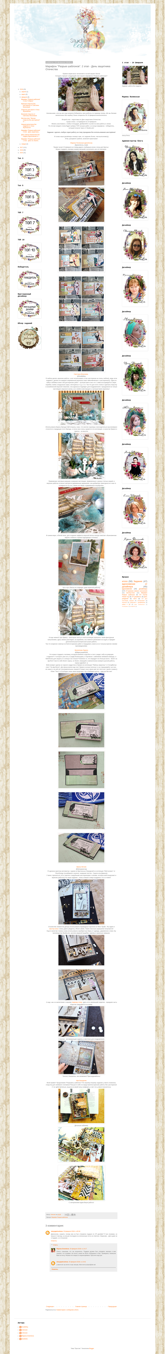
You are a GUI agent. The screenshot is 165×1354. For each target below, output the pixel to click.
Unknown (25, 1330)
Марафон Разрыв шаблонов (59, 1217)
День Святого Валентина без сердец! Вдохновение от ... (30, 135)
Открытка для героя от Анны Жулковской (30, 110)
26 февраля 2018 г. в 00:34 (71, 1231)
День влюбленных (139, 604)
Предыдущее (112, 1306)
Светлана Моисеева (81, 374)
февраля (25, 97)
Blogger (91, 1348)
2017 (21, 147)
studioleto (25, 1339)
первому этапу (77, 1002)
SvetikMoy (25, 1327)
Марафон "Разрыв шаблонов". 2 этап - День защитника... (31, 131)
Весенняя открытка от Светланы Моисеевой (29, 114)
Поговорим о (125, 606)
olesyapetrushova (57, 1231)
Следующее (50, 1306)
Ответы (55, 1245)
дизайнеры (143, 589)
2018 (21, 89)
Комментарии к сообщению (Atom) (67, 1310)
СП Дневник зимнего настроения (136, 591)
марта (24, 94)
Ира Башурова (81, 1080)
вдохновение (127, 589)
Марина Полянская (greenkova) (81, 143)
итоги (125, 581)
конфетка (133, 606)
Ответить (54, 1241)
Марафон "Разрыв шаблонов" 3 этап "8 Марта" (30, 100)
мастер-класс (54, 929)
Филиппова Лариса (81, 650)
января (24, 144)
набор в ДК (126, 604)
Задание (137, 581)
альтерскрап (141, 600)
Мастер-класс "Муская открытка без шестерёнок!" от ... (30, 120)
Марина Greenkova (62, 1249)
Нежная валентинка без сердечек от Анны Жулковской (28, 126)
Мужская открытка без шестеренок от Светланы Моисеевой (30, 105)
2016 (21, 150)
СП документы (136, 596)
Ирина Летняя (81, 867)
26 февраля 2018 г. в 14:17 (78, 1249)
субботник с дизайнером (137, 602)
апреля (24, 92)
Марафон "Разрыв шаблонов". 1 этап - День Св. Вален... (31, 139)
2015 (21, 153)
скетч (135, 598)
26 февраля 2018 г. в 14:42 (77, 1262)
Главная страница (81, 1306)
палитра (124, 602)
